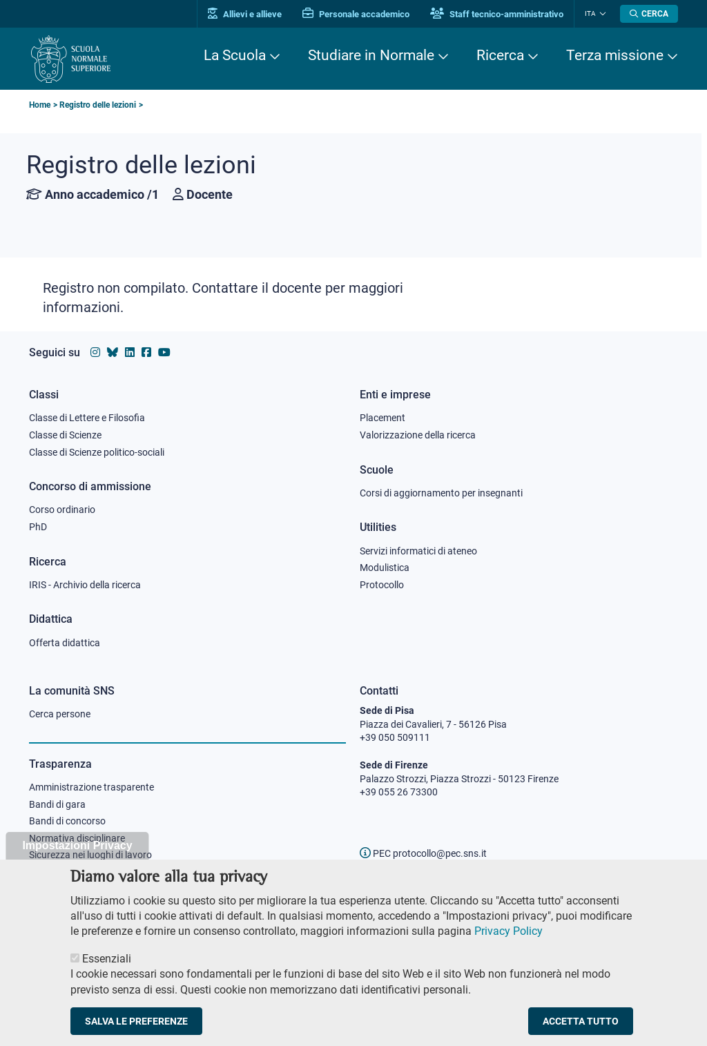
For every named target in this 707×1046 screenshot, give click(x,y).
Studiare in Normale (371, 55)
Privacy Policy (508, 944)
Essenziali (106, 972)
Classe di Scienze (65, 434)
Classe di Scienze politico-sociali (96, 452)
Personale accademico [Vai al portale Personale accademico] (355, 14)
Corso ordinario (62, 509)
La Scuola (235, 55)
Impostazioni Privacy (77, 859)
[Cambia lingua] (601, 14)
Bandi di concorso (67, 820)
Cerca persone (59, 713)
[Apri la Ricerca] (649, 14)
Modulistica (384, 567)
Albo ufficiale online (70, 872)
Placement (382, 417)
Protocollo (382, 584)
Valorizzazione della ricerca (418, 434)
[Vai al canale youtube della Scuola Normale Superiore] (164, 352)
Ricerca (500, 55)
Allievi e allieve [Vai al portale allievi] (245, 14)
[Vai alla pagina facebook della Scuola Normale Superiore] (146, 352)
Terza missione (615, 55)
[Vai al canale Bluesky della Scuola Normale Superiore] (112, 352)
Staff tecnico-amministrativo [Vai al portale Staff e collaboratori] (496, 14)
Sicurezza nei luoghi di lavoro (90, 854)
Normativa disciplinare (77, 838)
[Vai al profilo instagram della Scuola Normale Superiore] (95, 352)
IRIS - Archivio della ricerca (85, 584)
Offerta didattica (64, 642)
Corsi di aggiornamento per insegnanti (441, 492)
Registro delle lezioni (97, 105)
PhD (38, 526)
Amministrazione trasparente (91, 787)
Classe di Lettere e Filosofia (87, 417)
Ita (590, 13)
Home (39, 105)
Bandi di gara (57, 804)
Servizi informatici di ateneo (418, 550)
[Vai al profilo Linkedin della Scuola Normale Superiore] (130, 352)
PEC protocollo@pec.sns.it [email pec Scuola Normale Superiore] (423, 853)
